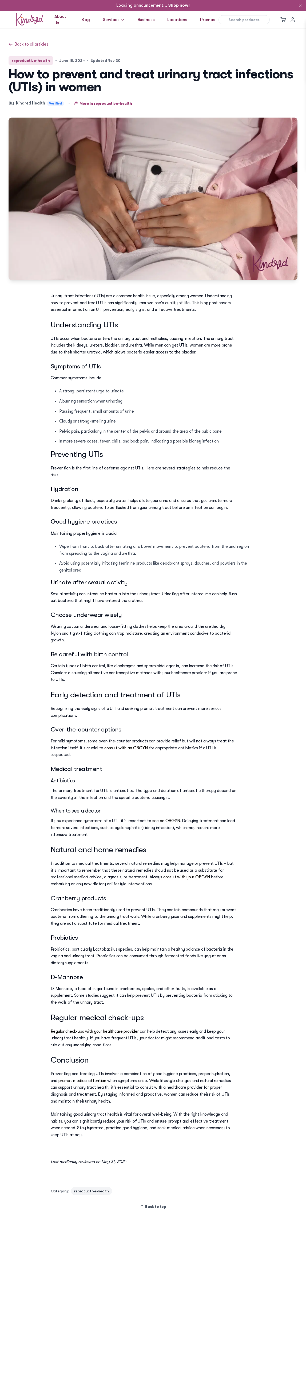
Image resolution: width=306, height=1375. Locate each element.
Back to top (153, 1206)
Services (114, 19)
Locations (177, 19)
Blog (85, 19)
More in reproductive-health (103, 103)
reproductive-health (31, 60)
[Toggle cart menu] (283, 20)
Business (146, 19)
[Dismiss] (300, 5)
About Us (60, 19)
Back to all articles (28, 44)
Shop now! (179, 5)
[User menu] (292, 19)
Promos (207, 19)
